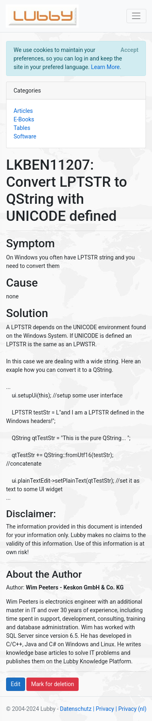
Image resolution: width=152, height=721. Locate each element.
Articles (23, 111)
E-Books (24, 119)
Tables (22, 128)
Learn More (105, 67)
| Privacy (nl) (131, 709)
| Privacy (103, 709)
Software (25, 136)
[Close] (129, 49)
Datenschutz (76, 709)
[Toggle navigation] (136, 16)
